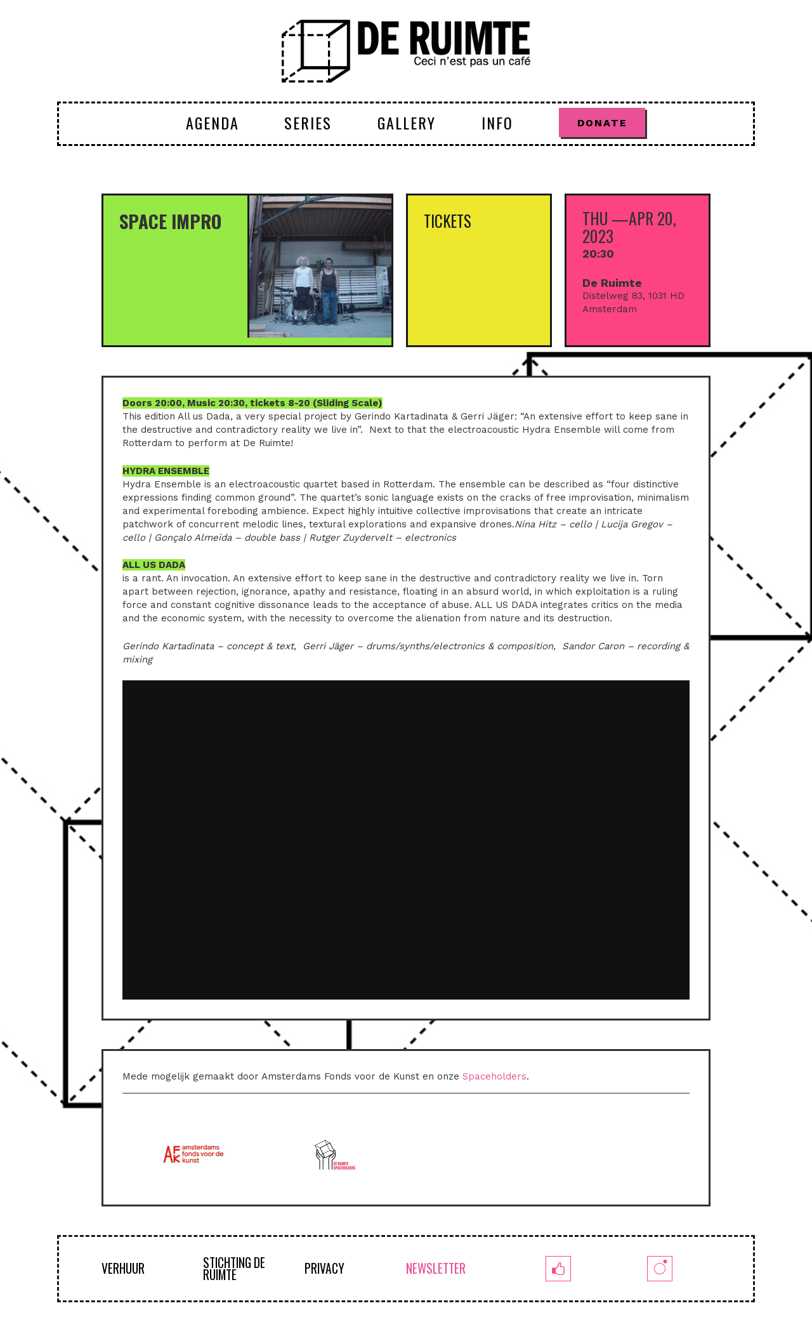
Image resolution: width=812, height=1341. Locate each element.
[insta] (659, 1268)
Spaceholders (494, 1076)
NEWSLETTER (436, 1268)
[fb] (558, 1268)
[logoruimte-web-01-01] (406, 51)
